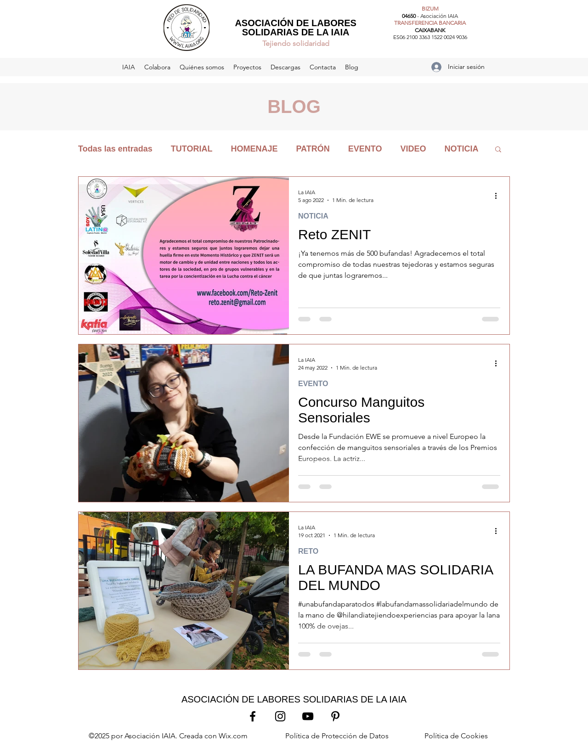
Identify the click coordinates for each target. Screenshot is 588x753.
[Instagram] (280, 716)
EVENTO (365, 148)
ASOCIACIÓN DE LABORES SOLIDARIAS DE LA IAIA (295, 27)
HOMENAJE (254, 148)
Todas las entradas (115, 148)
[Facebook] (253, 716)
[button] (498, 150)
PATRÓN (312, 148)
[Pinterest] (335, 716)
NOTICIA (461, 148)
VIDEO (413, 148)
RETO (308, 551)
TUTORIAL (192, 148)
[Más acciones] (498, 195)
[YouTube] (308, 716)
